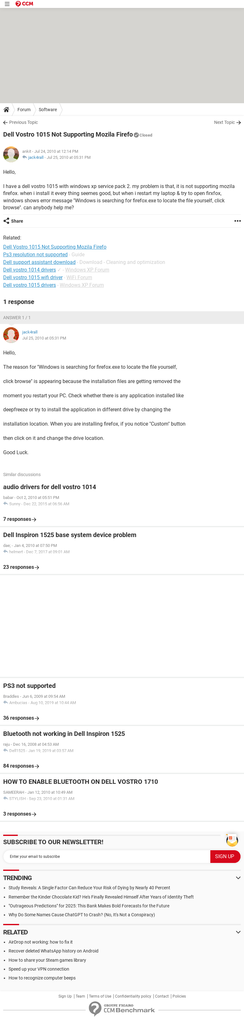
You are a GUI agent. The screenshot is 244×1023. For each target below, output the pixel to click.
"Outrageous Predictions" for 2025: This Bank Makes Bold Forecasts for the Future (89, 905)
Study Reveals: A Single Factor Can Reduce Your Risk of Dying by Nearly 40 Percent (89, 887)
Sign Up (65, 996)
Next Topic (224, 122)
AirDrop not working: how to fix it (41, 942)
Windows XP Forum (87, 270)
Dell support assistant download (39, 262)
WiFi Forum (79, 277)
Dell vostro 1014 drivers (29, 270)
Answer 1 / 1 (17, 317)
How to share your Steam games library (47, 960)
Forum (23, 109)
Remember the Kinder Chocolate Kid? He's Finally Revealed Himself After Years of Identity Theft (101, 896)
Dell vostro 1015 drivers (29, 285)
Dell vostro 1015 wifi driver (33, 277)
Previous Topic (23, 122)
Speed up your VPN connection (39, 969)
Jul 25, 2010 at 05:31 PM (69, 157)
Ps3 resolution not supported (35, 255)
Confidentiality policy (133, 996)
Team (80, 996)
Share (17, 221)
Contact (162, 996)
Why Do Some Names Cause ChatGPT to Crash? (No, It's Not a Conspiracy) (82, 914)
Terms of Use (100, 996)
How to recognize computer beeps (42, 977)
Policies (179, 996)
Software (48, 109)
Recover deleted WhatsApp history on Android (53, 950)
